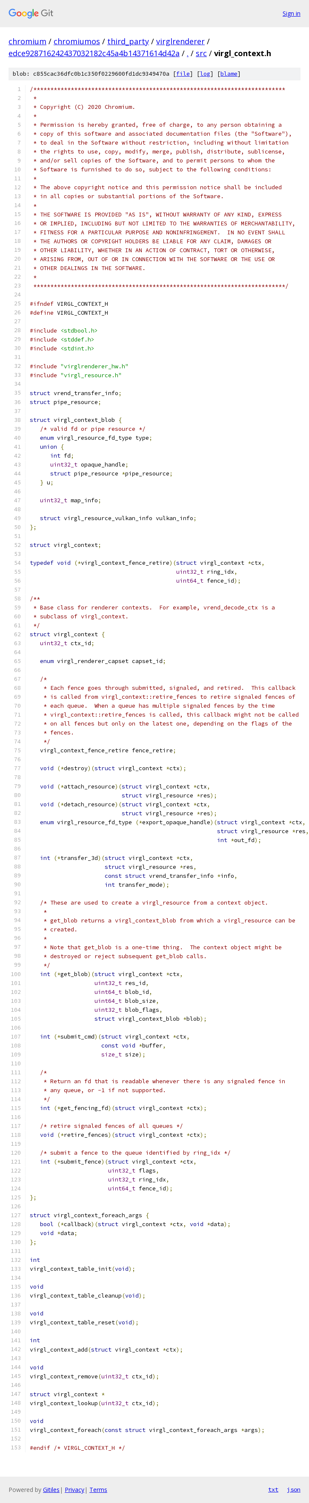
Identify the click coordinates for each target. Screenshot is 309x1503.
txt (273, 1489)
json (293, 1489)
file (183, 73)
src (201, 53)
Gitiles (51, 1490)
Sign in (291, 13)
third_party (128, 41)
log (205, 73)
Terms (98, 1490)
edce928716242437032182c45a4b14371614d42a (94, 53)
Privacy (74, 1490)
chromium (27, 41)
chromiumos (77, 41)
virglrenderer (180, 41)
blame (228, 73)
